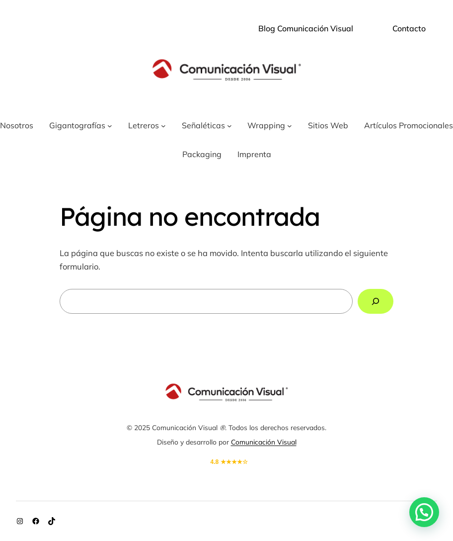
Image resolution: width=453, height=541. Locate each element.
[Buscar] (375, 301)
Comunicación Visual (264, 442)
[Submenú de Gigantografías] (109, 125)
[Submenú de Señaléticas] (229, 125)
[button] (424, 512)
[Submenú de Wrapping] (289, 125)
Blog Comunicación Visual (305, 28)
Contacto (409, 28)
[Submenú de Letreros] (163, 125)
